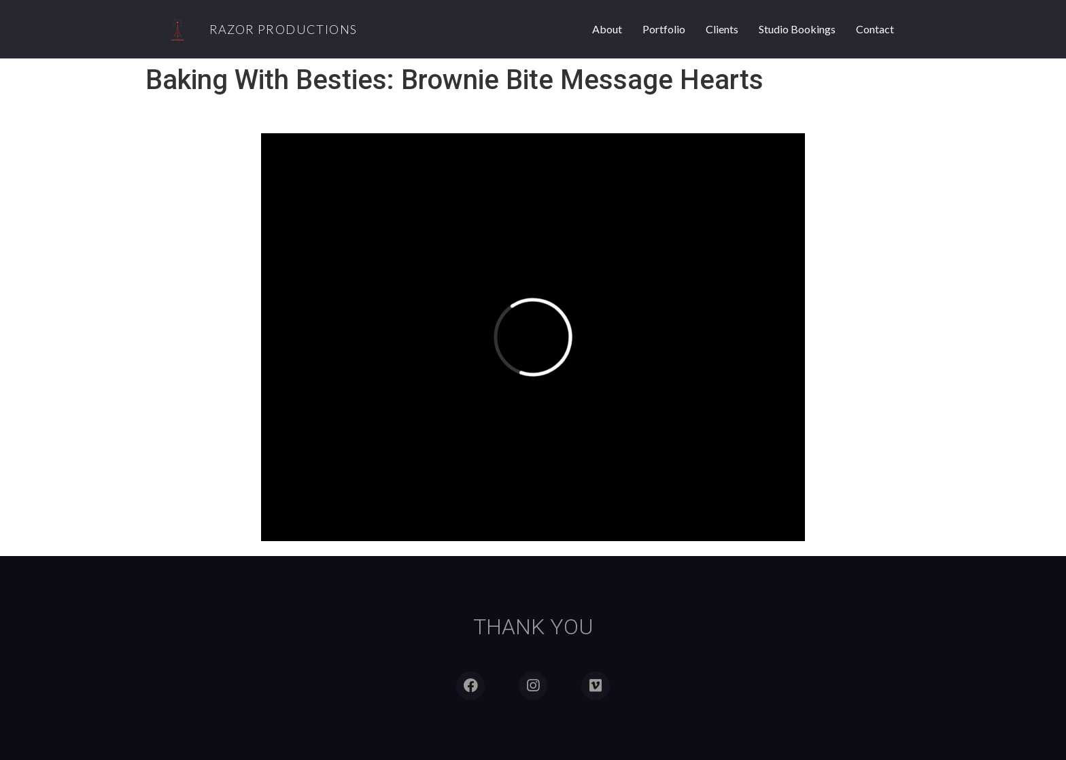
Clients (722, 28)
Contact (875, 28)
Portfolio (663, 28)
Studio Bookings (797, 28)
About (607, 28)
